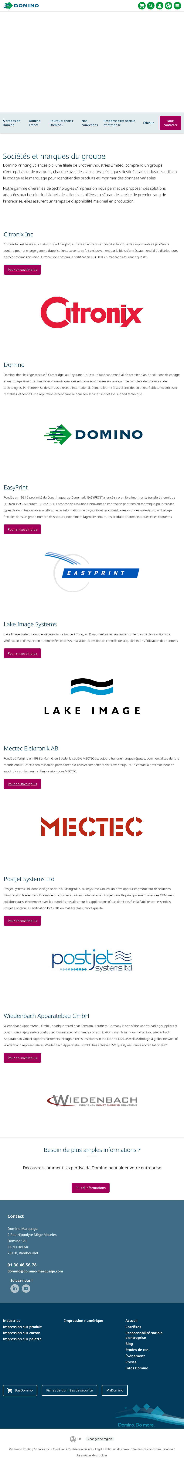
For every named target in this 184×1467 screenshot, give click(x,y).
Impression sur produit (22, 1327)
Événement (135, 1356)
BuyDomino (20, 1391)
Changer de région (100, 1440)
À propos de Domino (11, 123)
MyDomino (117, 1391)
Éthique (148, 123)
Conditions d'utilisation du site (72, 1450)
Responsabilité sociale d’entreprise (119, 123)
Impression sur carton (21, 1333)
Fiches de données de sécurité (71, 1391)
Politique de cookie (117, 1450)
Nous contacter (170, 123)
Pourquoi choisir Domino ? (61, 123)
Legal (98, 1450)
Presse (131, 1362)
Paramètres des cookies (92, 1456)
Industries (11, 1321)
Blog (129, 1344)
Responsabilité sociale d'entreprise (144, 1336)
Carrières (133, 1327)
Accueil (131, 1321)
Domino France (34, 123)
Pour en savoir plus (23, 269)
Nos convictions (90, 123)
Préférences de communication (152, 1450)
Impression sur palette (22, 1339)
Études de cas (136, 1350)
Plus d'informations (90, 1188)
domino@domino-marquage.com (35, 1272)
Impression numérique (83, 1321)
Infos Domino (136, 1368)
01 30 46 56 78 (22, 1265)
